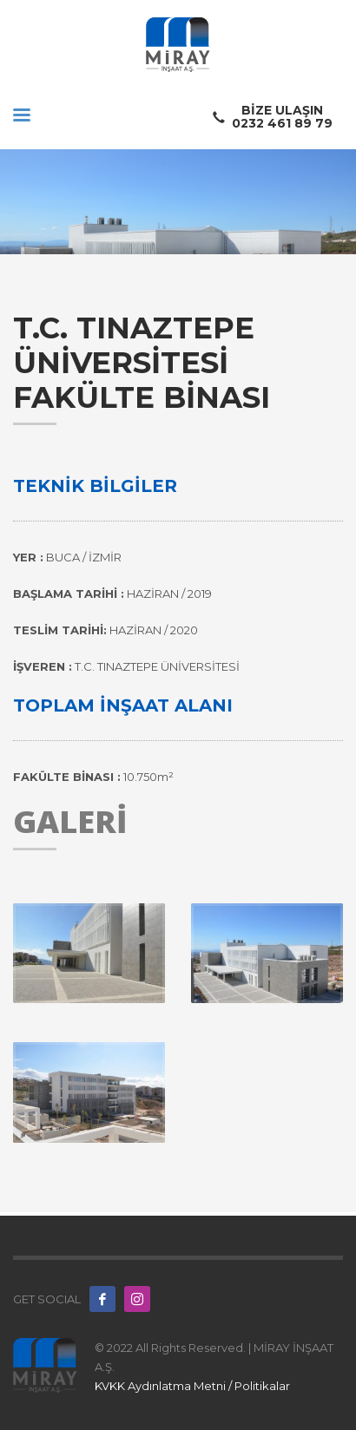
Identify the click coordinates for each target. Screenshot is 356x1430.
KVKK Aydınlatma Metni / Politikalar (192, 1386)
